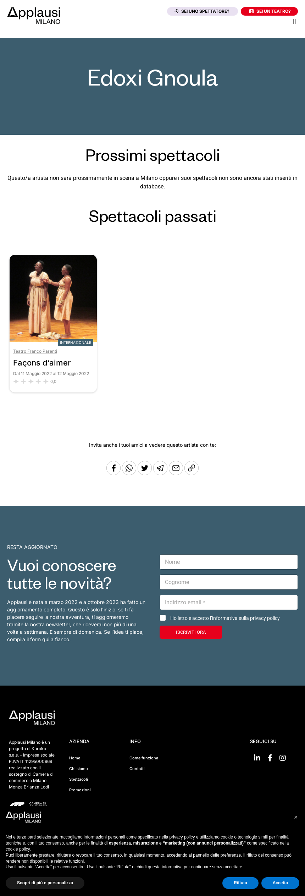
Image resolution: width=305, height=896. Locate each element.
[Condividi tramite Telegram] (161, 473)
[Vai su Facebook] (269, 758)
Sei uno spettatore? (201, 11)
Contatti (137, 768)
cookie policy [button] (18, 849)
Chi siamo (78, 768)
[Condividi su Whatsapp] (130, 473)
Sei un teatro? (270, 11)
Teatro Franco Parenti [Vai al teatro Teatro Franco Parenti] (35, 351)
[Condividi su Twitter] (145, 473)
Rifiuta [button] (240, 882)
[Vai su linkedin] (257, 758)
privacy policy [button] (182, 837)
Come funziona (143, 757)
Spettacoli (78, 779)
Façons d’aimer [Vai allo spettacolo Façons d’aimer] (42, 362)
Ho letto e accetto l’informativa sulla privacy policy (225, 618)
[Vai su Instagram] (282, 758)
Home (74, 757)
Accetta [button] (280, 882)
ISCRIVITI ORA (191, 632)
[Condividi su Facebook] (113, 473)
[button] (294, 21)
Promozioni (80, 789)
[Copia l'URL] (176, 473)
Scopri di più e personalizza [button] (45, 882)
